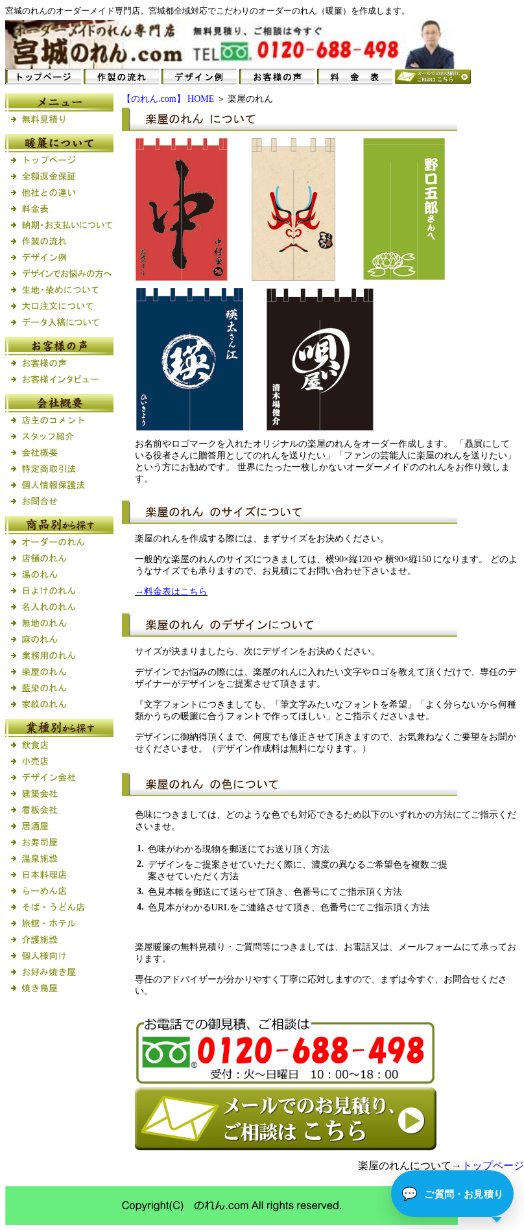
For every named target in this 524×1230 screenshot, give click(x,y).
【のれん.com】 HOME (168, 99)
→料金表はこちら (171, 592)
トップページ (493, 1165)
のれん (34, 11)
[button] (452, 1193)
